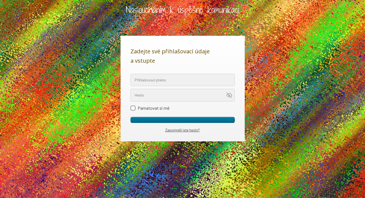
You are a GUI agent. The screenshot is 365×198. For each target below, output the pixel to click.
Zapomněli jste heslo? (182, 130)
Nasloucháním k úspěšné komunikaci (182, 10)
